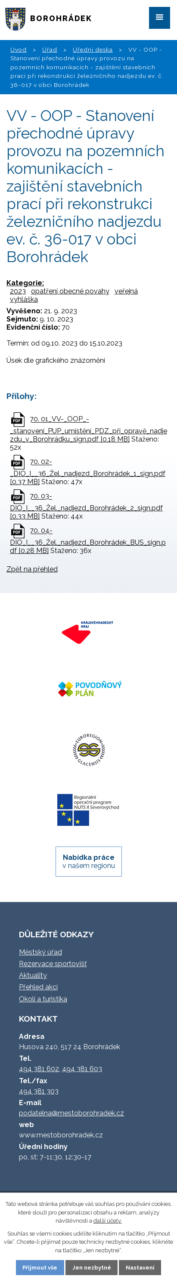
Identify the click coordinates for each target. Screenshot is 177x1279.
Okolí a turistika (43, 999)
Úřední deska (93, 49)
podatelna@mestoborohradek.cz (71, 1113)
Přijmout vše (39, 1267)
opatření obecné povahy (70, 291)
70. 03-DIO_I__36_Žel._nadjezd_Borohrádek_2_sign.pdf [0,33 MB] (86, 506)
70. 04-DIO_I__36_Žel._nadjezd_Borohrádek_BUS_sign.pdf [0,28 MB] (88, 541)
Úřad (49, 49)
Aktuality (33, 975)
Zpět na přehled (32, 569)
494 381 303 (39, 1091)
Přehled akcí (38, 987)
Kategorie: (25, 283)
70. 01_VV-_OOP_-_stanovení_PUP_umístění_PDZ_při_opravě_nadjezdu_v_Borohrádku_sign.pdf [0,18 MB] (88, 429)
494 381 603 (82, 1069)
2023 (18, 291)
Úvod (18, 49)
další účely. (107, 1220)
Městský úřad (40, 952)
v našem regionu (88, 861)
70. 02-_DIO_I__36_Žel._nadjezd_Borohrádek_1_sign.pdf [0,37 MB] (87, 472)
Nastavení (140, 1267)
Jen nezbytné (91, 1267)
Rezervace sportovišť (53, 964)
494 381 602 (39, 1069)
